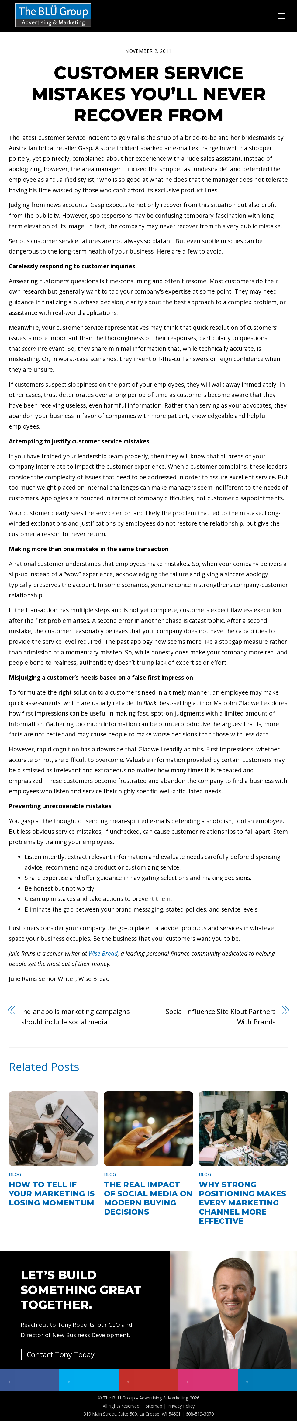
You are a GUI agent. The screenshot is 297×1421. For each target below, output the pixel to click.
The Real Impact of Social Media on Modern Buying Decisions (148, 1198)
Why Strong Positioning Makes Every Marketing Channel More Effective (242, 1203)
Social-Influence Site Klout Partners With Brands (221, 1016)
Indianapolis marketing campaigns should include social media (75, 1016)
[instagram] (207, 1380)
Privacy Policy (181, 1406)
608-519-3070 (200, 1414)
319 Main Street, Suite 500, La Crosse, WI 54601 (132, 1414)
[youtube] (148, 1380)
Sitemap (154, 1406)
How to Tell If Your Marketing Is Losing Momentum (52, 1193)
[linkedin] (267, 1380)
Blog (15, 1174)
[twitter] (89, 1380)
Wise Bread (103, 953)
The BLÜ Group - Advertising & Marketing (145, 1398)
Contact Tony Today (61, 1355)
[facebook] (29, 1380)
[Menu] (281, 15)
